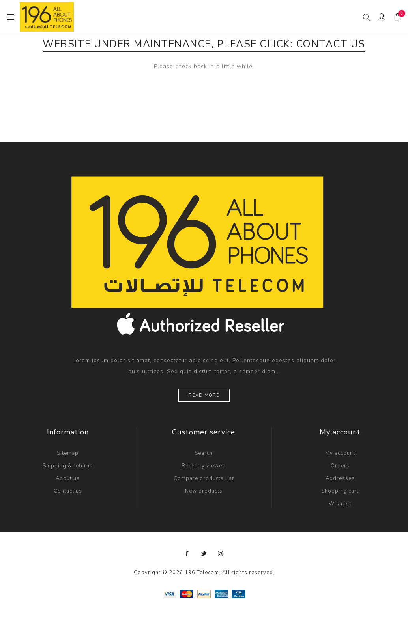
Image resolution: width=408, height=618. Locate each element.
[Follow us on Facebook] (187, 553)
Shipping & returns (68, 465)
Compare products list (204, 478)
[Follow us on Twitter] (204, 553)
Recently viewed (204, 465)
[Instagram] (220, 553)
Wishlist (340, 503)
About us (68, 478)
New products (204, 491)
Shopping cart (340, 491)
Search (204, 453)
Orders (340, 465)
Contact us (68, 491)
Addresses (340, 478)
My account (340, 453)
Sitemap (68, 453)
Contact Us (330, 44)
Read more (204, 395)
